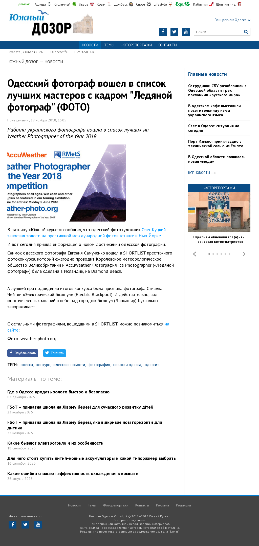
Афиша (40, 4)
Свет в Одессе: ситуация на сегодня (213, 128)
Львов (83, 4)
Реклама (162, 505)
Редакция (183, 505)
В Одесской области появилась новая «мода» (217, 159)
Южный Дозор (23, 61)
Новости (54, 61)
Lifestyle (160, 4)
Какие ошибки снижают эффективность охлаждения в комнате (72, 473)
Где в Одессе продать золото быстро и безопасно (58, 392)
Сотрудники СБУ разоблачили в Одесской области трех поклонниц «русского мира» (217, 90)
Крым (101, 4)
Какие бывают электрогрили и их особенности (55, 443)
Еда (183, 4)
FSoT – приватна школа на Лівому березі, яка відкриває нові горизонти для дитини (84, 425)
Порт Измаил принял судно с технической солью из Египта (215, 143)
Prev (194, 254)
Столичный (62, 4)
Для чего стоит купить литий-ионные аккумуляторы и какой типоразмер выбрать (91, 458)
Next (244, 254)
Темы (109, 45)
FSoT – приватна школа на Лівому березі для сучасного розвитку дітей (80, 407)
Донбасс (120, 4)
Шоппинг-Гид (226, 4)
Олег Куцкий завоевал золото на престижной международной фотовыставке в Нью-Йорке (86, 233)
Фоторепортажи (136, 45)
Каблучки (200, 4)
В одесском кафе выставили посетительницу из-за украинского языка (214, 110)
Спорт (140, 4)
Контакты (167, 45)
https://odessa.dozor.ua (51, 23)
